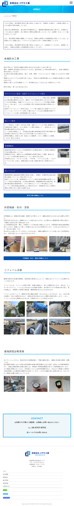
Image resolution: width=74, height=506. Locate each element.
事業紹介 (5, 477)
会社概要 (5, 474)
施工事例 (5, 480)
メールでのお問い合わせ (38, 432)
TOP (4, 471)
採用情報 (5, 483)
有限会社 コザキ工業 (23, 4)
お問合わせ (6, 486)
